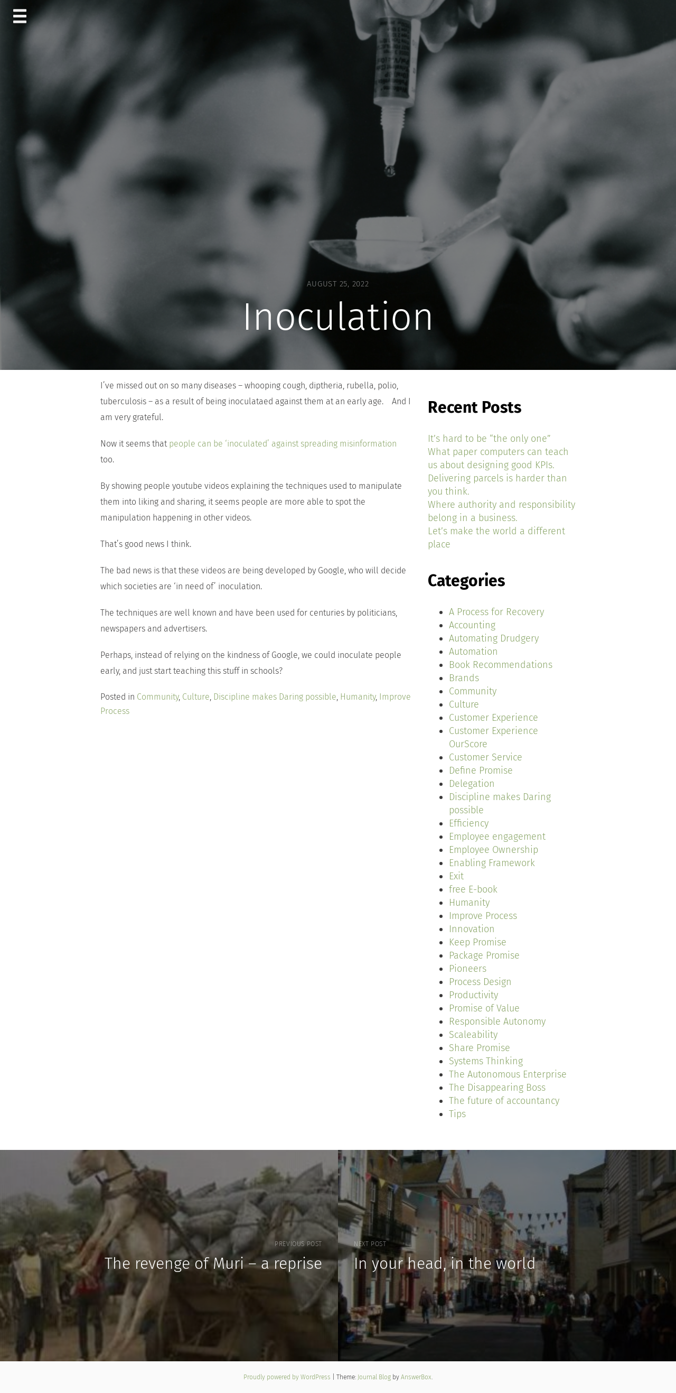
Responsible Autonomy (497, 1021)
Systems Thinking (486, 1061)
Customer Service (485, 757)
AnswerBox (416, 1377)
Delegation (472, 784)
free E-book (473, 889)
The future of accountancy (504, 1101)
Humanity (357, 697)
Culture (196, 697)
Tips (457, 1114)
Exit (456, 876)
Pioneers (467, 968)
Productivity (473, 995)
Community (158, 697)
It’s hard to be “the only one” (489, 438)
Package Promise (484, 955)
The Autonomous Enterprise (508, 1074)
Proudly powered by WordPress (287, 1377)
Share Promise (479, 1048)
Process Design (480, 982)
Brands (464, 678)
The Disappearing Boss (497, 1087)
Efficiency (469, 823)
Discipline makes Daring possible (274, 697)
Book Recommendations (500, 665)
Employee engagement (497, 836)
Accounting (472, 625)
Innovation (472, 929)
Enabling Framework (492, 863)
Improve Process (483, 916)
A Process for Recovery (496, 612)
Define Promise (481, 770)
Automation (473, 651)
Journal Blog (375, 1377)
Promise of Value (484, 1008)
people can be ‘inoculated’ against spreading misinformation (283, 444)
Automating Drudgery (494, 638)
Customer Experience (493, 717)
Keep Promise (477, 942)
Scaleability (473, 1035)
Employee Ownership (493, 850)
